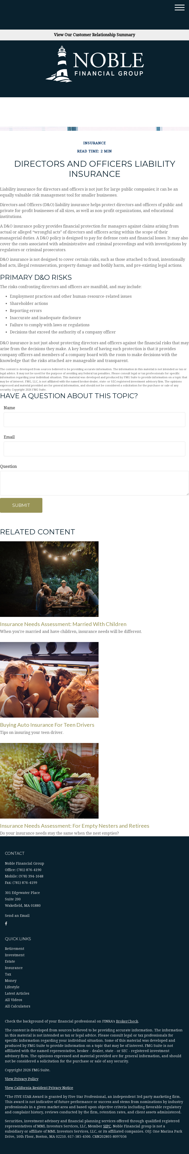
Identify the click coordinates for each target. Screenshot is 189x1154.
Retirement (14, 949)
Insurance (14, 968)
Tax (8, 974)
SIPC (107, 1126)
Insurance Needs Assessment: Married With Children (63, 624)
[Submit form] (21, 505)
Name (9, 408)
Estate (10, 961)
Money (11, 981)
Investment (14, 955)
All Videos (13, 1000)
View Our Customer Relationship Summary (94, 35)
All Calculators (17, 1006)
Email (9, 437)
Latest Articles (17, 993)
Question (8, 466)
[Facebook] (6, 924)
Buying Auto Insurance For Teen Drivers (47, 724)
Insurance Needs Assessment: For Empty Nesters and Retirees (74, 825)
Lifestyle (12, 987)
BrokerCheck (127, 1021)
